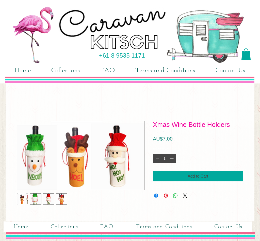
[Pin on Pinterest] (166, 196)
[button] (246, 54)
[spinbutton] (164, 158)
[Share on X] (185, 196)
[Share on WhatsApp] (175, 196)
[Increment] (172, 158)
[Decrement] (157, 158)
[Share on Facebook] (156, 196)
